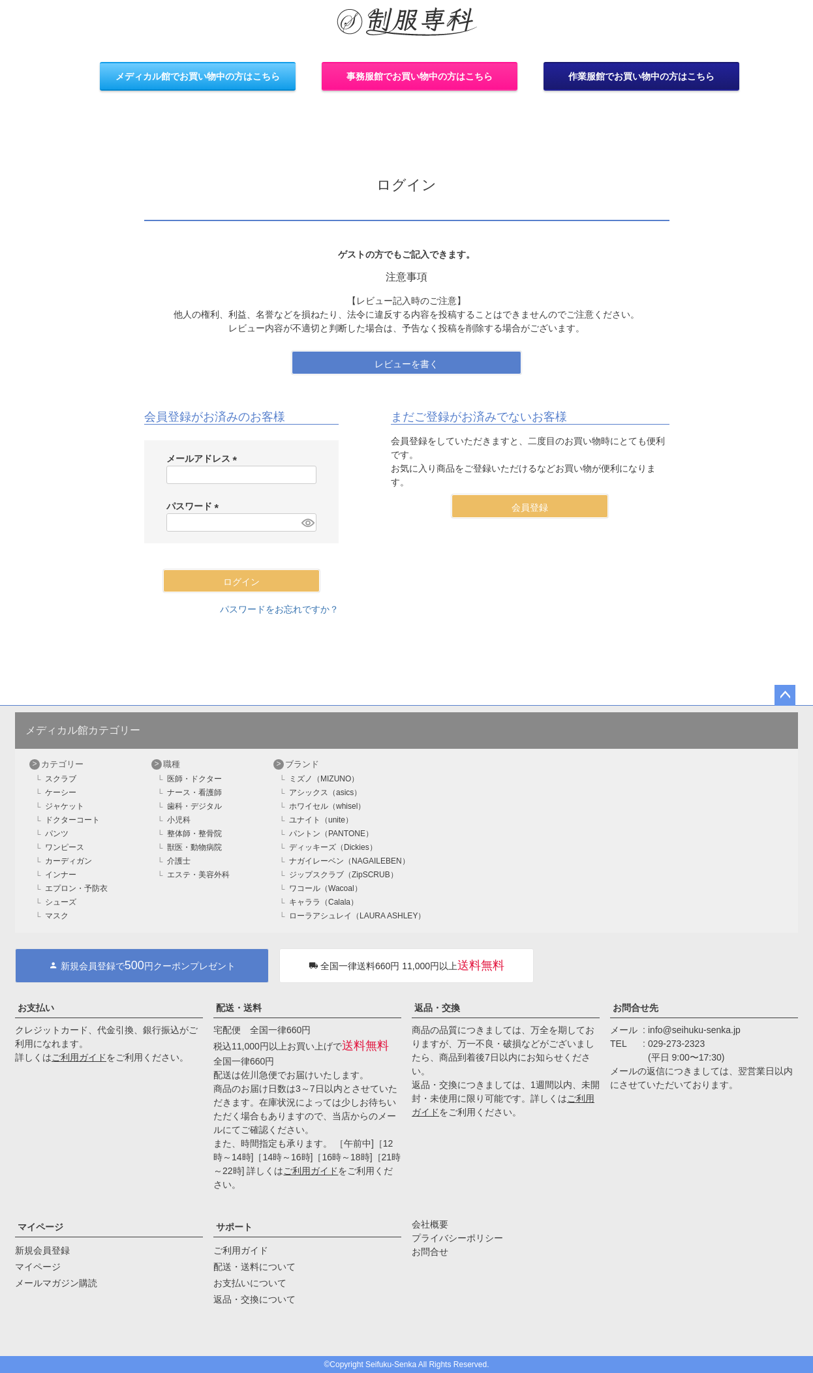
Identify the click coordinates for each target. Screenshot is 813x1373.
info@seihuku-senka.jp (694, 1030)
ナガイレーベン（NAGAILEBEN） (349, 861)
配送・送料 (239, 1008)
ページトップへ (785, 695)
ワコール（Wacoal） (325, 888)
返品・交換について (254, 1299)
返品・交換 (437, 1008)
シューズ (60, 902)
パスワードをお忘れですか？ (279, 609)
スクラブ (60, 778)
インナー (60, 874)
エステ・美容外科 (198, 874)
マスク (57, 915)
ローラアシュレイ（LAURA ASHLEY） (357, 915)
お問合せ (430, 1251)
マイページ (40, 1227)
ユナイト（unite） (321, 819)
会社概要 (430, 1224)
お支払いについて (249, 1283)
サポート (234, 1227)
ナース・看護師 (194, 792)
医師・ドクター (194, 778)
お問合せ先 (635, 1008)
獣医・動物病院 (194, 847)
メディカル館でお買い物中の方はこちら (197, 76)
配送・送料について (254, 1266)
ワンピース (64, 847)
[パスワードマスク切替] (306, 522)
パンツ (57, 833)
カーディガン (68, 861)
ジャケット (64, 806)
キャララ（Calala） (323, 902)
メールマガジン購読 (56, 1283)
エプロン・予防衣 (76, 888)
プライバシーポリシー (457, 1238)
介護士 (179, 861)
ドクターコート (72, 819)
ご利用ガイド (79, 1057)
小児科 (179, 819)
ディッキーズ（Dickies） (333, 847)
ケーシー (60, 792)
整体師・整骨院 (194, 833)
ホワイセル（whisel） (327, 806)
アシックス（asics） (325, 792)
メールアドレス (204, 458)
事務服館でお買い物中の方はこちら (419, 76)
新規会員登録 (42, 1250)
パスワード (195, 506)
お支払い (36, 1008)
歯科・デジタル (194, 806)
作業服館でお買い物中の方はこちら (641, 76)
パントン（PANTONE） (331, 833)
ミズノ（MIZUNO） (324, 778)
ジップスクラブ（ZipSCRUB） (343, 874)
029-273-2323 (676, 1043)
